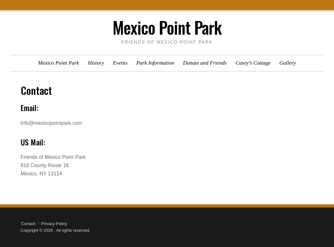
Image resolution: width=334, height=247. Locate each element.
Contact (28, 223)
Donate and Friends (205, 63)
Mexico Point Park (167, 27)
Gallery (287, 63)
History (96, 63)
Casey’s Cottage (253, 63)
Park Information (155, 63)
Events (120, 63)
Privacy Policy (54, 223)
